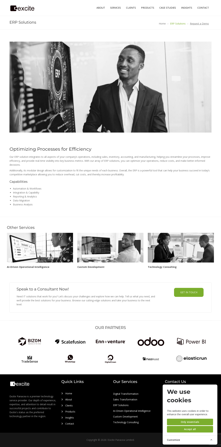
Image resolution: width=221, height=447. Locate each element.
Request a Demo (199, 23)
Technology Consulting (126, 422)
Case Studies (167, 7)
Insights (186, 7)
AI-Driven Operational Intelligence (132, 410)
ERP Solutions (178, 23)
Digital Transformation (125, 393)
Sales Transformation (125, 399)
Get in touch (188, 292)
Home (162, 23)
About (101, 7)
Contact (203, 7)
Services (115, 7)
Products (147, 7)
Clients (131, 7)
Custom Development (125, 416)
